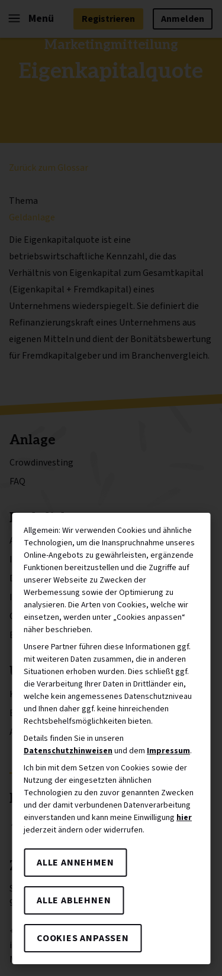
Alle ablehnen (74, 900)
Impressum (168, 751)
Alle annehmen (75, 862)
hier (184, 818)
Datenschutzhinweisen (68, 751)
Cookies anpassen (83, 938)
